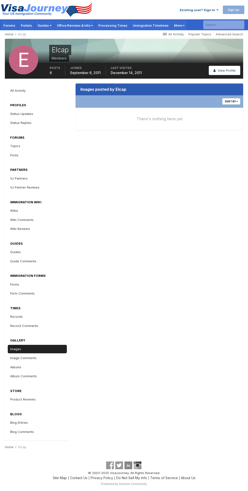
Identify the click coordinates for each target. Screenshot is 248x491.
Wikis (14, 210)
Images (15, 349)
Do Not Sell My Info (131, 478)
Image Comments (23, 358)
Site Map (60, 478)
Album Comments (23, 376)
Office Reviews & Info (75, 25)
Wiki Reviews (20, 229)
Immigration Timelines (151, 25)
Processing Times (112, 25)
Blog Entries (19, 422)
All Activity (18, 90)
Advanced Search (229, 34)
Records (16, 316)
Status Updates (21, 114)
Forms (14, 284)
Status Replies (20, 123)
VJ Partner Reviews (24, 187)
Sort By (231, 101)
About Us (188, 478)
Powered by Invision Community (124, 484)
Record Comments (24, 326)
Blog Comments (22, 432)
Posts (14, 155)
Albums (15, 367)
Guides (44, 25)
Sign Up (233, 10)
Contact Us (78, 478)
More (179, 25)
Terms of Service (164, 478)
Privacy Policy (102, 478)
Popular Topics (199, 34)
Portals (26, 25)
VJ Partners (19, 178)
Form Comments (22, 293)
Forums (9, 25)
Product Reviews (23, 399)
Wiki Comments (22, 220)
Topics (15, 146)
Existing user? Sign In (199, 10)
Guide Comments (23, 261)
